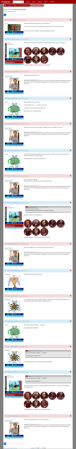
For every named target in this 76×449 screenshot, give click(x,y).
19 (17, 14)
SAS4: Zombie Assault (23, 5)
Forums (9, 5)
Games (46, 1)
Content (52, 1)
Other (15, 5)
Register (40, 1)
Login (34, 1)
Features (28, 1)
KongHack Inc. (33, 448)
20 (20, 14)
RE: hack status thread (11, 39)
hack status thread (10, 20)
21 (23, 14)
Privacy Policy (6, 448)
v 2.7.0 (40, 448)
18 (14, 14)
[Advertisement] (56, 6)
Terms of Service (13, 448)
